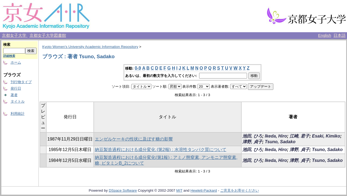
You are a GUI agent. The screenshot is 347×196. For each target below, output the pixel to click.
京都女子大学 (14, 35)
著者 (14, 95)
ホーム (16, 62)
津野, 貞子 (252, 141)
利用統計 (18, 114)
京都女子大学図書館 (48, 35)
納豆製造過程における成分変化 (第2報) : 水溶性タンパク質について (160, 149)
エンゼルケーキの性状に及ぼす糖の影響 (134, 139)
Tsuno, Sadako (280, 141)
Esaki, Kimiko (326, 136)
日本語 (339, 35)
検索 (6, 45)
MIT (179, 190)
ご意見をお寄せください (239, 190)
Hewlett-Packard (203, 190)
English (324, 35)
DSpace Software (123, 190)
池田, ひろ (252, 136)
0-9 (138, 68)
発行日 (16, 88)
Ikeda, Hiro (276, 136)
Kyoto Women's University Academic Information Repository (90, 47)
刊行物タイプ (21, 82)
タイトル (18, 101)
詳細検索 (9, 55)
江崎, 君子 (299, 136)
